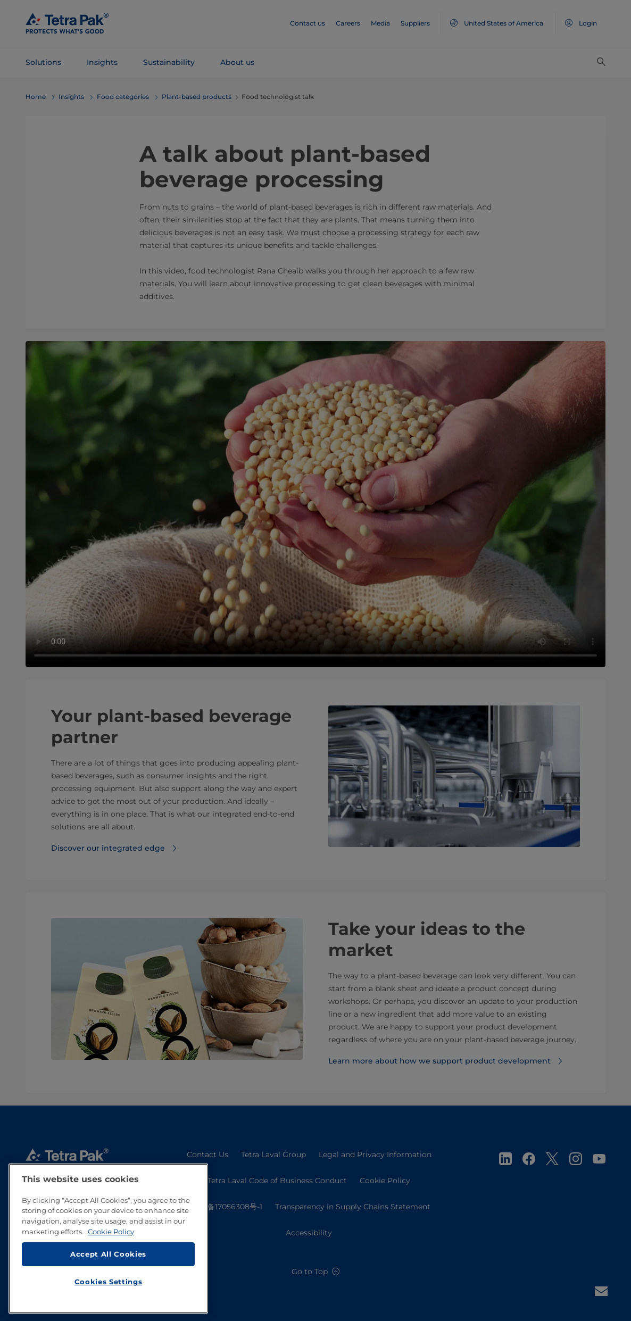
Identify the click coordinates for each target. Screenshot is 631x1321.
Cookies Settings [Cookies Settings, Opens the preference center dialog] (108, 1284)
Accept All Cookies (108, 1257)
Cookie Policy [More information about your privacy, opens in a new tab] (111, 1234)
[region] (108, 1241)
